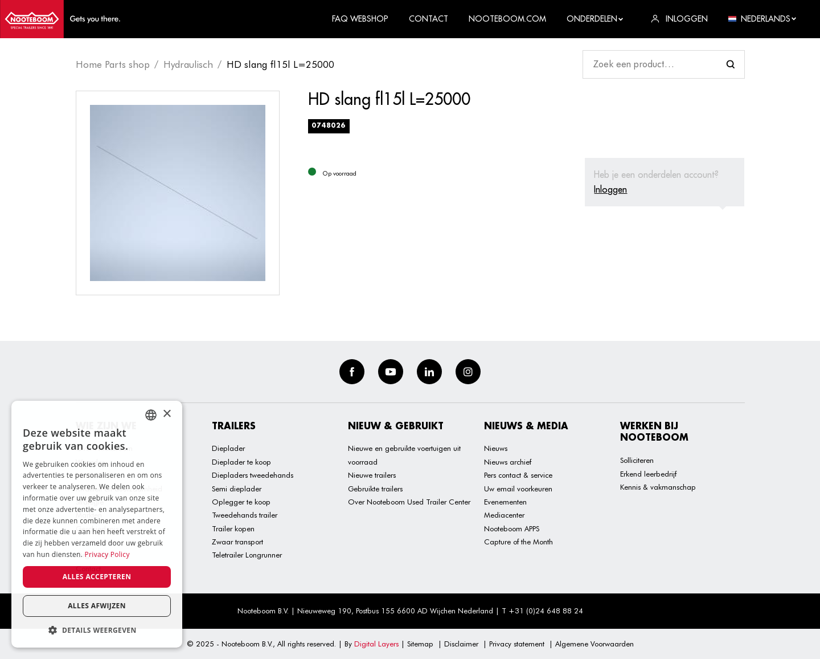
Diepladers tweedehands (252, 474)
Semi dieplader (236, 488)
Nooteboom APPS (511, 528)
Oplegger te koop (241, 501)
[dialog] (96, 524)
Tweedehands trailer (244, 514)
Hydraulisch (188, 64)
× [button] (166, 414)
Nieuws (495, 448)
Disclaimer (461, 643)
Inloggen (610, 189)
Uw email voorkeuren (518, 488)
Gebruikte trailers (375, 488)
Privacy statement (516, 643)
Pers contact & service (518, 474)
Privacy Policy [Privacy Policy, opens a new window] (107, 554)
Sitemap (420, 643)
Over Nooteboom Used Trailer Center (409, 501)
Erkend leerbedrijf (648, 473)
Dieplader (228, 448)
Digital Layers (376, 643)
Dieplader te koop (241, 461)
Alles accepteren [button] (97, 576)
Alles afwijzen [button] (97, 606)
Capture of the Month (518, 541)
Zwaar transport (237, 541)
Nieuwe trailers (372, 474)
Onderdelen (595, 19)
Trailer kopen (233, 528)
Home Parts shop (113, 64)
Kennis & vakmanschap (658, 486)
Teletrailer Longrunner (247, 554)
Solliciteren (637, 460)
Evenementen (505, 501)
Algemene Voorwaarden (594, 643)
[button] (97, 630)
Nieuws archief (507, 461)
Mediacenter (504, 514)
